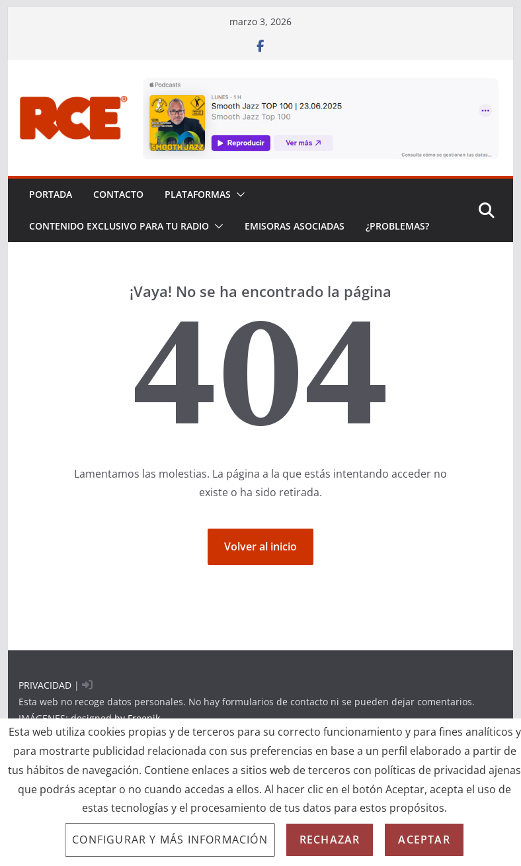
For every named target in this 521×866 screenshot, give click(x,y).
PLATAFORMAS (198, 194)
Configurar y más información (170, 839)
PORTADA (50, 194)
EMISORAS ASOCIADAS (294, 226)
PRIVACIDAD (45, 685)
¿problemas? (397, 226)
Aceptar (424, 839)
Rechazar (330, 839)
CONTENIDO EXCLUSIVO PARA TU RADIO (119, 226)
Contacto (118, 194)
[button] (238, 194)
